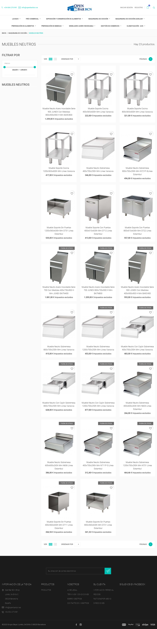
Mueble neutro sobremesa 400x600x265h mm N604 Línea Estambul (137, 406)
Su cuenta (99, 584)
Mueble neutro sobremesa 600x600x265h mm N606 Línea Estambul (59, 465)
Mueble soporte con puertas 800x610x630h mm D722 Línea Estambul (137, 230)
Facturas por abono (102, 599)
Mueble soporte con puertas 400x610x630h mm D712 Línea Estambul (98, 230)
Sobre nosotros (74, 599)
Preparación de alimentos (23, 26)
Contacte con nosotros (78, 603)
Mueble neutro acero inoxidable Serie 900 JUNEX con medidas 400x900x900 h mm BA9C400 (137, 290)
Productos (46, 590)
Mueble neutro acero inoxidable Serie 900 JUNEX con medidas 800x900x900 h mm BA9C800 (59, 111)
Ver (45, 59)
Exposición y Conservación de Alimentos (63, 19)
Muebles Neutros (15, 84)
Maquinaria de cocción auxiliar (129, 19)
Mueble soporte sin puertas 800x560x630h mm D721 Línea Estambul (98, 525)
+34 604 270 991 (9, 7)
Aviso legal (72, 590)
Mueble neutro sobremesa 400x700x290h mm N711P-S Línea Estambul (98, 465)
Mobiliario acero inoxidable (81, 26)
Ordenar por (67, 59)
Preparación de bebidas (51, 26)
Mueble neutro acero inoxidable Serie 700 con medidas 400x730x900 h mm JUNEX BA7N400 (59, 290)
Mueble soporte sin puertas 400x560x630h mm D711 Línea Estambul (59, 525)
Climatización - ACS (135, 26)
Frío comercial (32, 19)
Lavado (15, 19)
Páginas (143, 59)
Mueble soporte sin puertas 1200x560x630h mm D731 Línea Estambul (59, 230)
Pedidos (96, 594)
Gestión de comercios (110, 26)
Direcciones (98, 603)
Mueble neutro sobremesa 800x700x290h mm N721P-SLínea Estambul (137, 171)
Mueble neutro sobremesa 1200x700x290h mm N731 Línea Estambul (137, 465)
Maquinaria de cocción (98, 19)
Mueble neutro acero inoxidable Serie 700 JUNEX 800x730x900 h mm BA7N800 (98, 290)
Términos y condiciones (78, 594)
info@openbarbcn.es (28, 7)
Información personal (103, 590)
